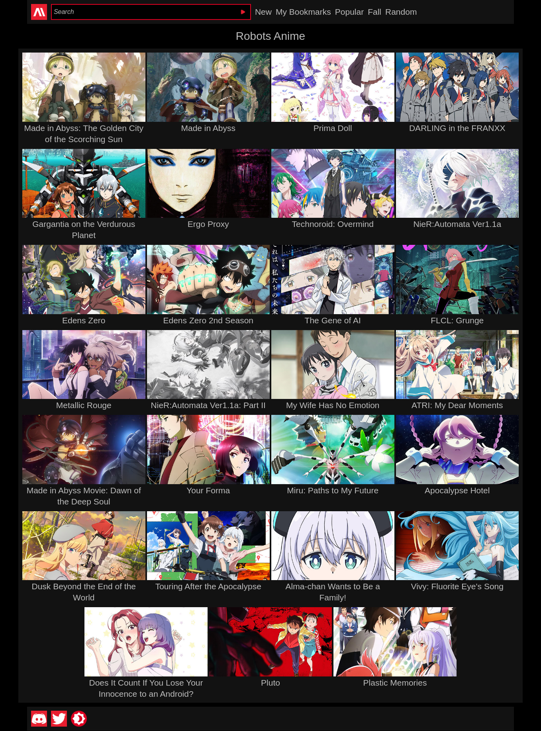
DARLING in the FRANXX (457, 128)
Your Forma (208, 490)
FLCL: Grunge (457, 320)
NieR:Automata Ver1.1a (457, 224)
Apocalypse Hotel (457, 490)
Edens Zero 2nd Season (208, 320)
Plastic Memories (395, 682)
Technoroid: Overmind (333, 224)
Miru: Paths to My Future (332, 490)
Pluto (270, 682)
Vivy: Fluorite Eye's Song (457, 586)
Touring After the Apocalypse (208, 586)
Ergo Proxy (208, 224)
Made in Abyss (208, 128)
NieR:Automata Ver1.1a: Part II (208, 405)
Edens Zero (84, 320)
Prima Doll (333, 128)
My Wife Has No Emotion (333, 405)
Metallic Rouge (84, 405)
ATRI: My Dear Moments (457, 405)
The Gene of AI (333, 320)
